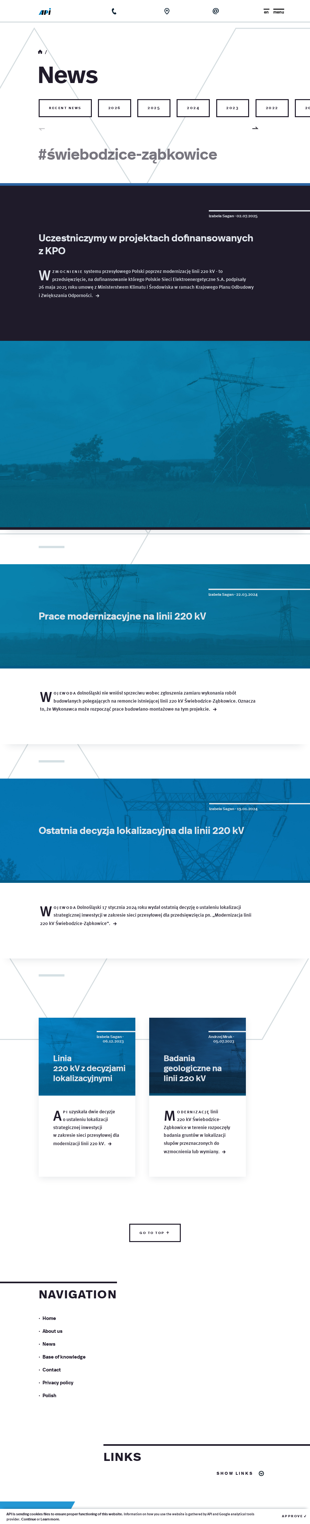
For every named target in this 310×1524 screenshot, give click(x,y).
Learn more (50, 1519)
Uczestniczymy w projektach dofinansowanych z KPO (146, 244)
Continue (28, 1519)
